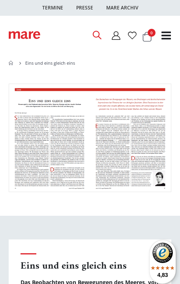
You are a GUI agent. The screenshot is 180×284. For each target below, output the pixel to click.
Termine (52, 7)
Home (11, 63)
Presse (84, 7)
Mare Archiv (122, 7)
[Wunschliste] (132, 35)
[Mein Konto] (116, 35)
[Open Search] (97, 35)
